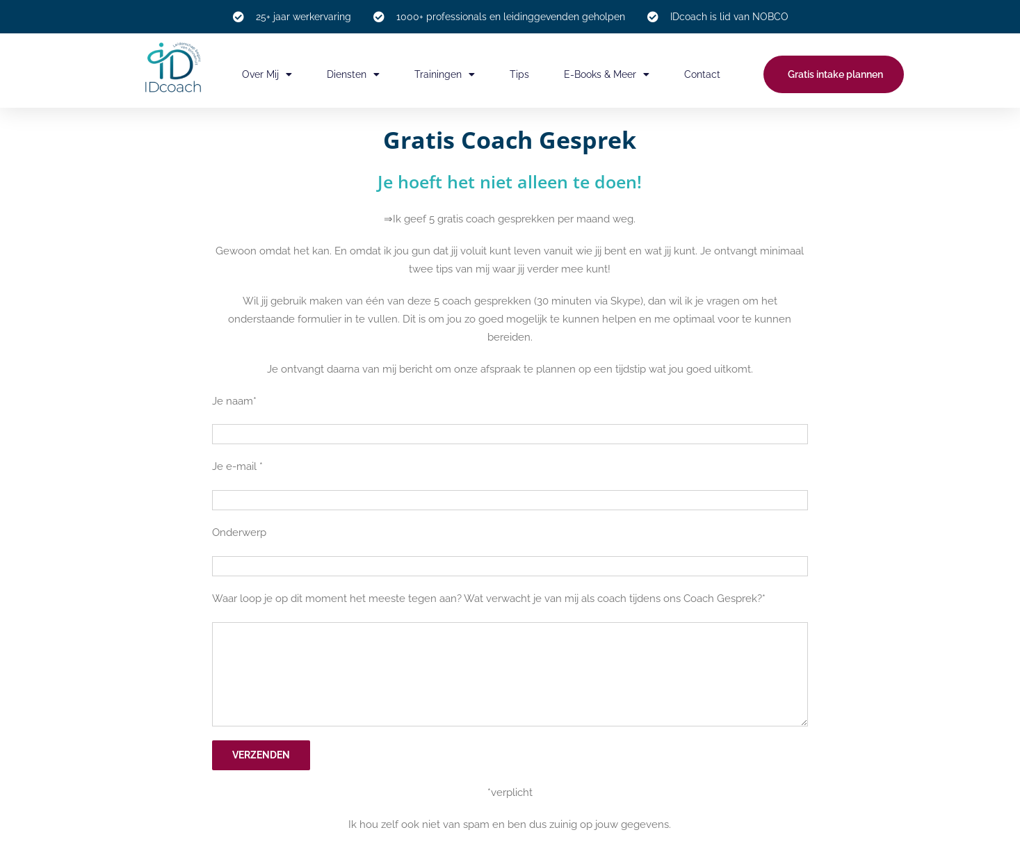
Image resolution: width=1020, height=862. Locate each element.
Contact (702, 74)
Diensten (353, 74)
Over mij (267, 74)
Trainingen (444, 74)
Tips (519, 74)
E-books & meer (606, 74)
